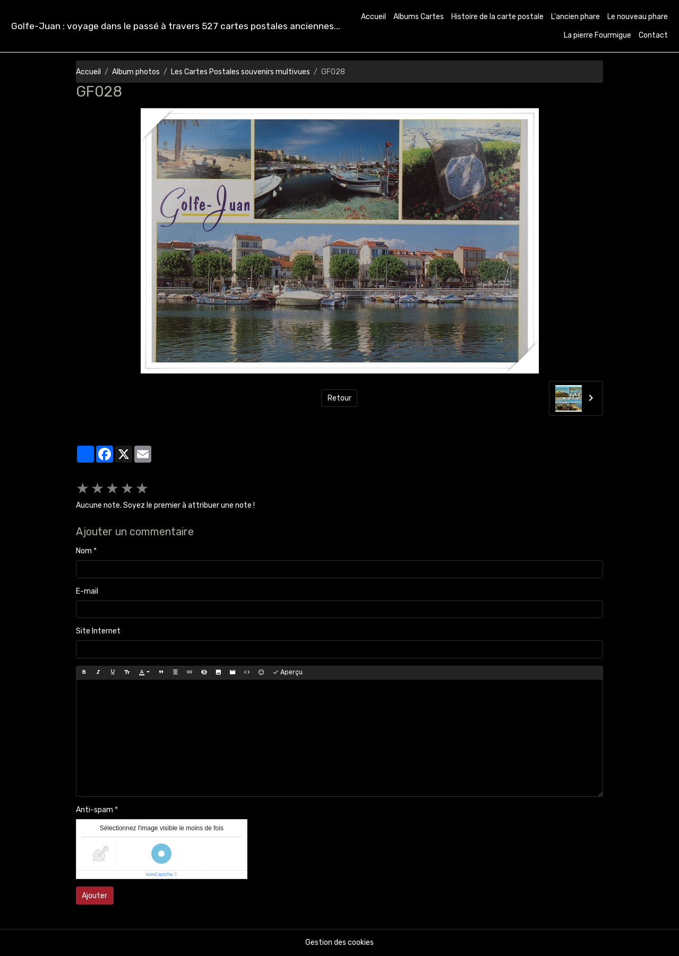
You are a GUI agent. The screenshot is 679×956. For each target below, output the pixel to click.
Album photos (136, 71)
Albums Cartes (418, 16)
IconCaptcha (159, 874)
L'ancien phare (575, 16)
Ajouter (94, 895)
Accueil (373, 16)
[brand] (175, 26)
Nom (84, 550)
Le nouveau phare (637, 16)
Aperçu (287, 672)
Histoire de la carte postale (497, 16)
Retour (339, 398)
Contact (653, 35)
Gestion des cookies (339, 942)
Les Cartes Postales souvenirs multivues (240, 71)
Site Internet (98, 631)
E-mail (87, 591)
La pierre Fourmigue (597, 35)
